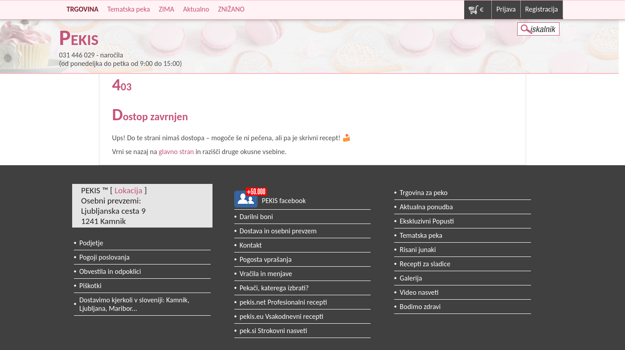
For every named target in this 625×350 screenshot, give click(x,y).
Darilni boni (256, 216)
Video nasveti (419, 292)
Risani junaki (418, 249)
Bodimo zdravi (420, 306)
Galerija (411, 278)
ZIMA (166, 9)
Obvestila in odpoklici (110, 271)
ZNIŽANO (231, 9)
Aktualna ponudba (426, 207)
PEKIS (78, 39)
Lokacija (128, 190)
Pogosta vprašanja (266, 259)
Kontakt (251, 245)
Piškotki (90, 285)
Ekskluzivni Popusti (427, 221)
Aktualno (196, 9)
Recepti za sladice (425, 264)
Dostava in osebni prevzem (278, 231)
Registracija (541, 9)
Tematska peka (128, 9)
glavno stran (176, 151)
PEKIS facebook (284, 200)
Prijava (505, 9)
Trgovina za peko (423, 192)
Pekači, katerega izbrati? (274, 288)
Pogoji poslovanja (104, 257)
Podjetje (91, 243)
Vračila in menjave (266, 273)
